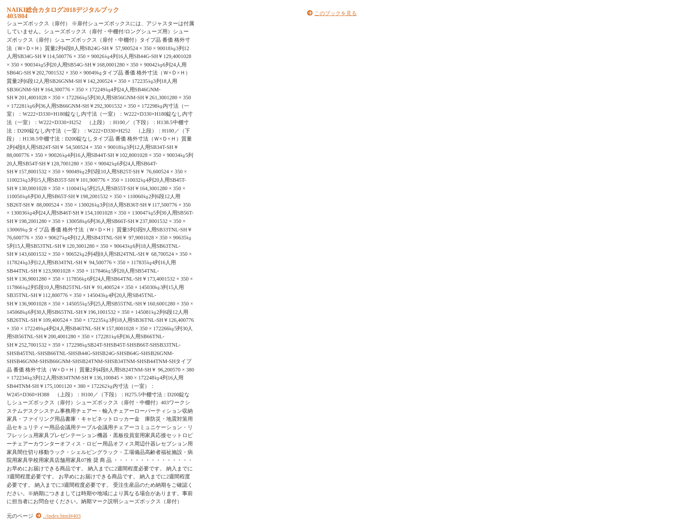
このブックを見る (335, 13)
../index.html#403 (62, 516)
